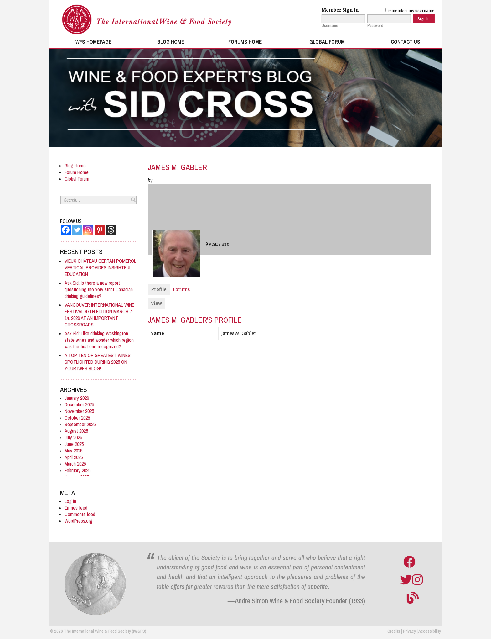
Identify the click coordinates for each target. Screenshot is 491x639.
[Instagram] (88, 230)
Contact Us (405, 41)
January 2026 (77, 398)
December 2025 (79, 404)
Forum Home (77, 172)
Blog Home (170, 41)
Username (330, 25)
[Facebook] (66, 230)
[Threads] (111, 230)
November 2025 (79, 411)
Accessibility (429, 631)
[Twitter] (77, 230)
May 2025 (73, 450)
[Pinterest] (100, 230)
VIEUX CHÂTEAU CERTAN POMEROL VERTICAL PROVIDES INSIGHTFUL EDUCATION (100, 267)
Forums (181, 289)
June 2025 (74, 444)
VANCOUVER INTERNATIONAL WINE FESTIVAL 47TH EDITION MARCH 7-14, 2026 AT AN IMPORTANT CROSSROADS (99, 315)
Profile (159, 289)
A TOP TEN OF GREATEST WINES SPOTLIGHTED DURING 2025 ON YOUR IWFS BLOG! (98, 362)
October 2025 (77, 418)
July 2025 (73, 437)
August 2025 (76, 431)
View (156, 303)
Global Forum (327, 41)
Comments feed (80, 514)
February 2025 (77, 470)
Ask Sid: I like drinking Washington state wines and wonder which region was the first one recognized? (99, 340)
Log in (70, 501)
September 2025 (80, 424)
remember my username (407, 10)
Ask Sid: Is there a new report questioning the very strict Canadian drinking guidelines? (99, 289)
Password (375, 25)
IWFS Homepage (92, 41)
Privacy (409, 631)
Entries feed (76, 507)
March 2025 (75, 464)
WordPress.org (78, 521)
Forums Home (245, 41)
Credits (393, 631)
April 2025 (74, 457)
